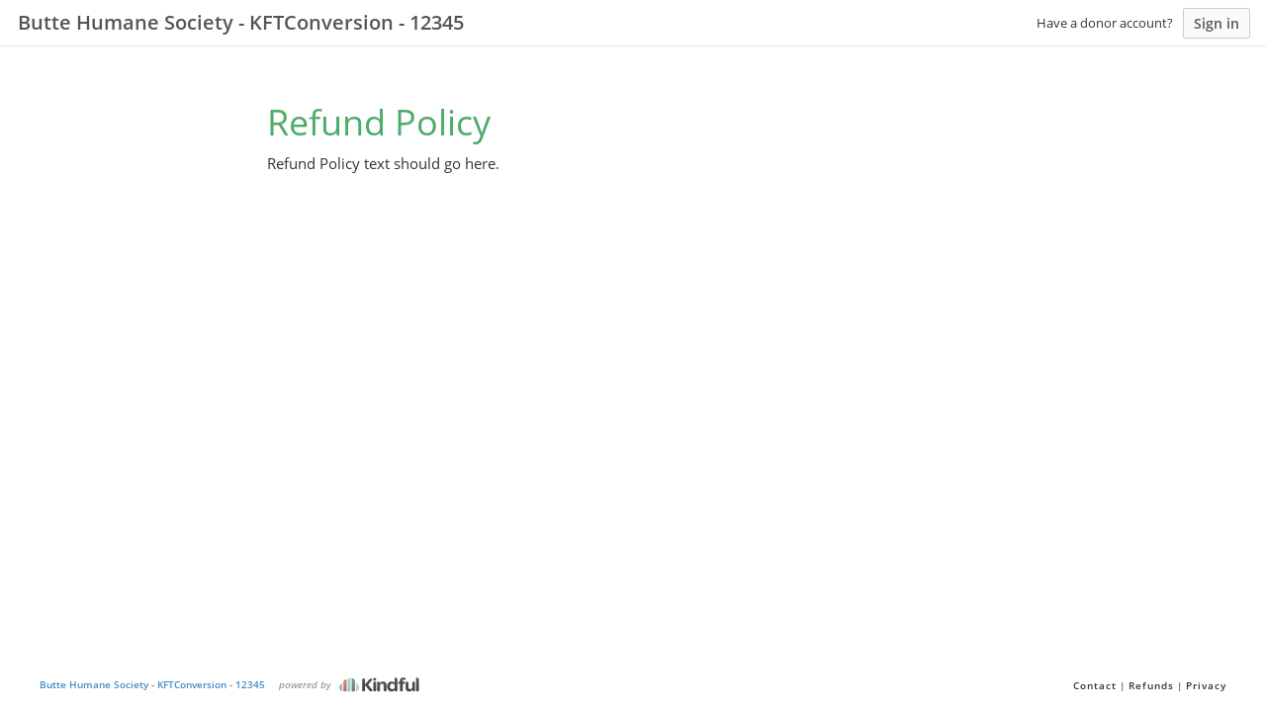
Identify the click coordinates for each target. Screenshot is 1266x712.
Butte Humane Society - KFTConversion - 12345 (152, 684)
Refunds (1151, 685)
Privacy (1206, 685)
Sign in (1216, 23)
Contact (1095, 685)
